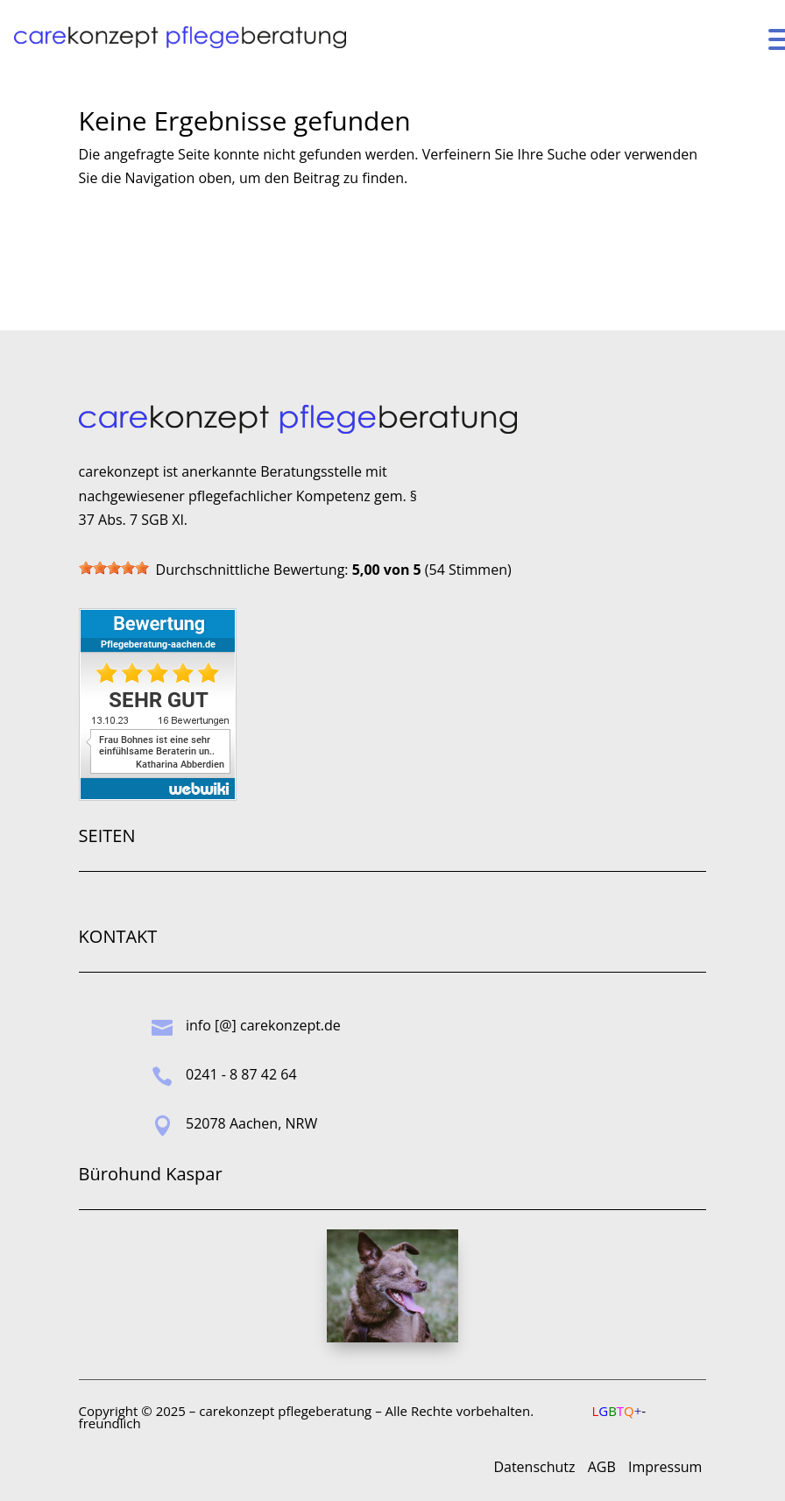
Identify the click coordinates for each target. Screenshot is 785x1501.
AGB (602, 1466)
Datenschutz (534, 1466)
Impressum (665, 1466)
